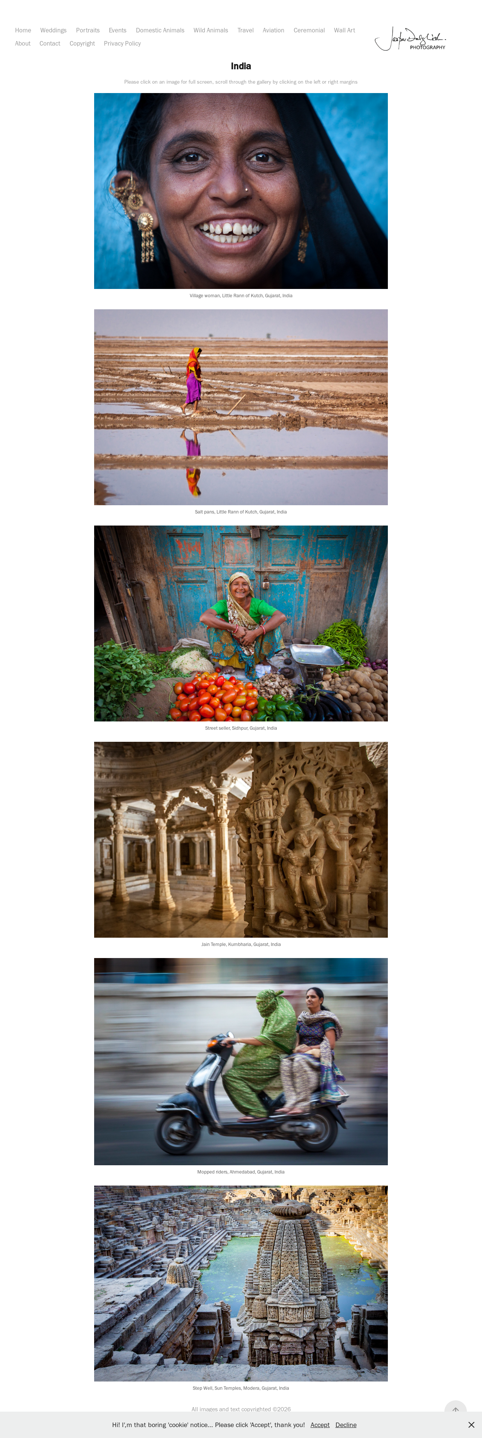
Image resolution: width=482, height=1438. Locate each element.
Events (118, 30)
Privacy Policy (122, 43)
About (23, 43)
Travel (246, 30)
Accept (320, 1425)
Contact (50, 43)
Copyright (82, 43)
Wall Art (344, 30)
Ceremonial (309, 30)
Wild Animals (211, 30)
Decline (346, 1425)
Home (23, 30)
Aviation (273, 30)
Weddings (53, 30)
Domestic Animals (160, 30)
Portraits (88, 30)
